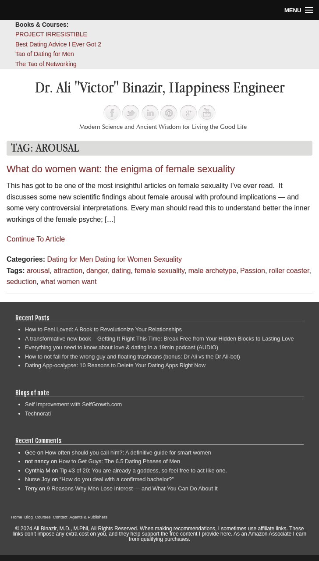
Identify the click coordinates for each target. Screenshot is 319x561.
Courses (43, 517)
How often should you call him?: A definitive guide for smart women (128, 452)
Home (16, 517)
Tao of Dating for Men (44, 53)
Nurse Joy (37, 479)
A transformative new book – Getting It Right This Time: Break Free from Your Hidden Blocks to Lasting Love (159, 338)
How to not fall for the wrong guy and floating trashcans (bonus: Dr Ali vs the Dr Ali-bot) (132, 356)
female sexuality (159, 270)
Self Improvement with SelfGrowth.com (73, 404)
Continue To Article (36, 239)
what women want (68, 281)
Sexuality (167, 259)
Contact (60, 517)
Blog (29, 517)
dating (121, 270)
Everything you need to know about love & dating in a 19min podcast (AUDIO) (121, 347)
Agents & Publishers (88, 517)
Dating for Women (123, 259)
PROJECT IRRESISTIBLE (51, 34)
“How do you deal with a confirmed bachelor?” (117, 479)
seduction (22, 281)
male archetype (212, 270)
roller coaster (289, 270)
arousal (38, 270)
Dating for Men (70, 259)
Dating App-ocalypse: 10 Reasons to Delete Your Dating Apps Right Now (115, 365)
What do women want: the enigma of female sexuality (121, 168)
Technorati (38, 413)
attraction (67, 270)
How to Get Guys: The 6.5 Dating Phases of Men (119, 461)
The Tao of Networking (46, 63)
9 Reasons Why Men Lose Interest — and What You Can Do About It (132, 488)
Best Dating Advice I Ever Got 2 (58, 44)
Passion (252, 270)
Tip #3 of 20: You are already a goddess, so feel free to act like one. (143, 470)
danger (97, 270)
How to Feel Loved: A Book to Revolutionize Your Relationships (103, 329)
